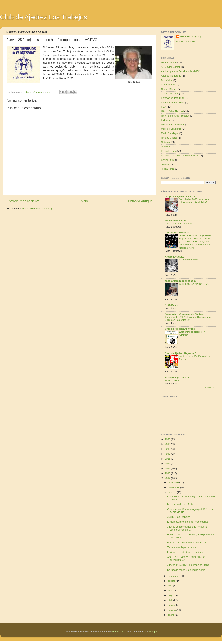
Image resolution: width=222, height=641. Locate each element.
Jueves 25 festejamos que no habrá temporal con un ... (187, 528)
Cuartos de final (170, 93)
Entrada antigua (140, 201)
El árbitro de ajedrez (189, 259)
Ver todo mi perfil (185, 41)
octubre (172, 492)
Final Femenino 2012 (172, 102)
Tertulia (165, 164)
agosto (172, 580)
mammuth (117, 631)
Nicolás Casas (169, 137)
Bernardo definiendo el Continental (186, 542)
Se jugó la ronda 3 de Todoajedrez (186, 569)
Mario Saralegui (170, 133)
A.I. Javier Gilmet (170, 66)
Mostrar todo (210, 388)
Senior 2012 (167, 160)
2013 (168, 473)
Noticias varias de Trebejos (182, 504)
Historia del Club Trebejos (175, 115)
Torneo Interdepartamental (181, 547)
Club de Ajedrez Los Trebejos (43, 17)
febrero (172, 610)
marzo (171, 605)
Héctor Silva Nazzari (172, 111)
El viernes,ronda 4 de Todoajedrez (186, 552)
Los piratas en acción (173, 124)
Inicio (84, 201)
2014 (168, 468)
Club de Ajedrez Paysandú (180, 353)
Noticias (165, 142)
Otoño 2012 (167, 146)
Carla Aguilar (168, 84)
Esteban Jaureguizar (172, 98)
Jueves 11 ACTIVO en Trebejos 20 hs (188, 564)
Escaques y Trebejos (177, 377)
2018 (168, 448)
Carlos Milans (168, 89)
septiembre (174, 576)
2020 (168, 439)
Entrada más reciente (23, 201)
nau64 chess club (175, 220)
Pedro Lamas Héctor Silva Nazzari (180, 155)
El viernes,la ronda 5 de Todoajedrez (187, 521)
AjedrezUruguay (174, 256)
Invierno (165, 120)
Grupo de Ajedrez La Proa (180, 196)
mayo (171, 595)
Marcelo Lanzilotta (171, 128)
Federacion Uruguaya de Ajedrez (184, 314)
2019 (168, 444)
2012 (168, 478)
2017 (168, 453)
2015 (168, 463)
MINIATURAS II (173, 380)
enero (171, 614)
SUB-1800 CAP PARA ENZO (194, 283)
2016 (168, 458)
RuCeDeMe (171, 305)
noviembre (174, 487)
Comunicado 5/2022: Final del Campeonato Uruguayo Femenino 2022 (188, 319)
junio (171, 590)
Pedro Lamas (168, 151)
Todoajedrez (168, 168)
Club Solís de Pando (177, 232)
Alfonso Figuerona (171, 75)
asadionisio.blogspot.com (180, 281)
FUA (163, 106)
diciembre (173, 482)
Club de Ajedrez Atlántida (180, 328)
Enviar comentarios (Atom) (37, 208)
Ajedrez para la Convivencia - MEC (180, 71)
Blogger (153, 631)
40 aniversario (169, 62)
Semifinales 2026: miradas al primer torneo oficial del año (194, 201)
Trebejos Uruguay (190, 36)
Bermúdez (166, 80)
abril (170, 600)
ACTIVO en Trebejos (178, 517)
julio (170, 585)
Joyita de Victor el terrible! (178, 223)
